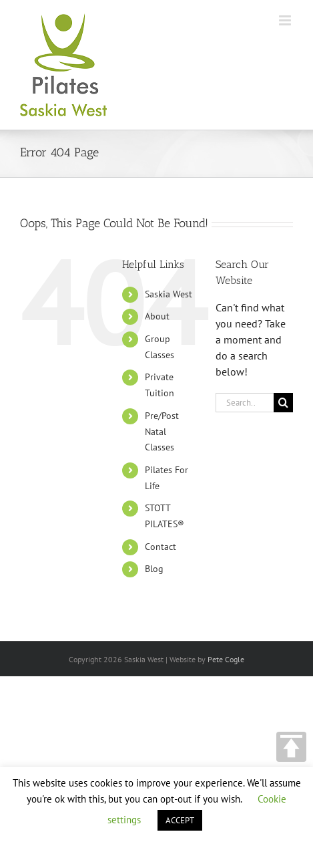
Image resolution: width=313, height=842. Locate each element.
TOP (291, 747)
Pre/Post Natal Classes (162, 432)
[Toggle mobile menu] (286, 20)
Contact (160, 547)
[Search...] (245, 402)
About (157, 316)
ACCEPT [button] (180, 820)
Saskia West (168, 294)
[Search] (283, 402)
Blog (154, 569)
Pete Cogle (226, 659)
